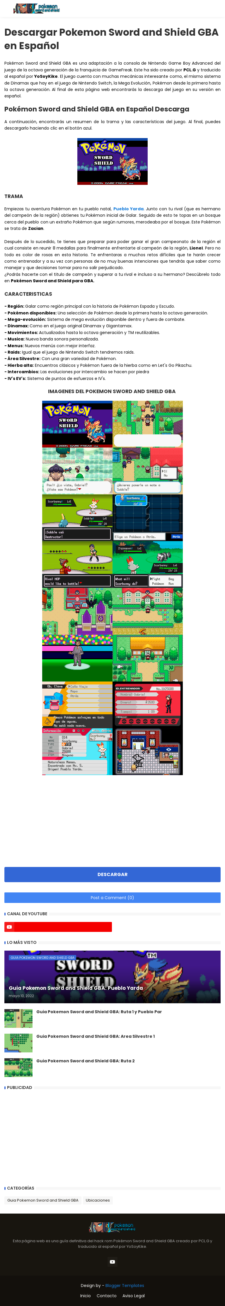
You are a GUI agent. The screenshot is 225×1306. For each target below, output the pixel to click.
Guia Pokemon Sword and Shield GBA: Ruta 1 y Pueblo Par (99, 1012)
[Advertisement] (112, 818)
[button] (6, 8)
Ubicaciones (98, 1200)
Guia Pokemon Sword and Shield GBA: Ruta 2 (85, 1061)
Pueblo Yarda (128, 209)
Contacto (107, 1296)
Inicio (85, 1296)
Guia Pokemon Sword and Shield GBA (43, 1200)
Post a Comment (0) (112, 898)
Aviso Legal (133, 1296)
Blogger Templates (124, 1285)
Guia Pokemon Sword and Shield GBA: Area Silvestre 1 (95, 1036)
